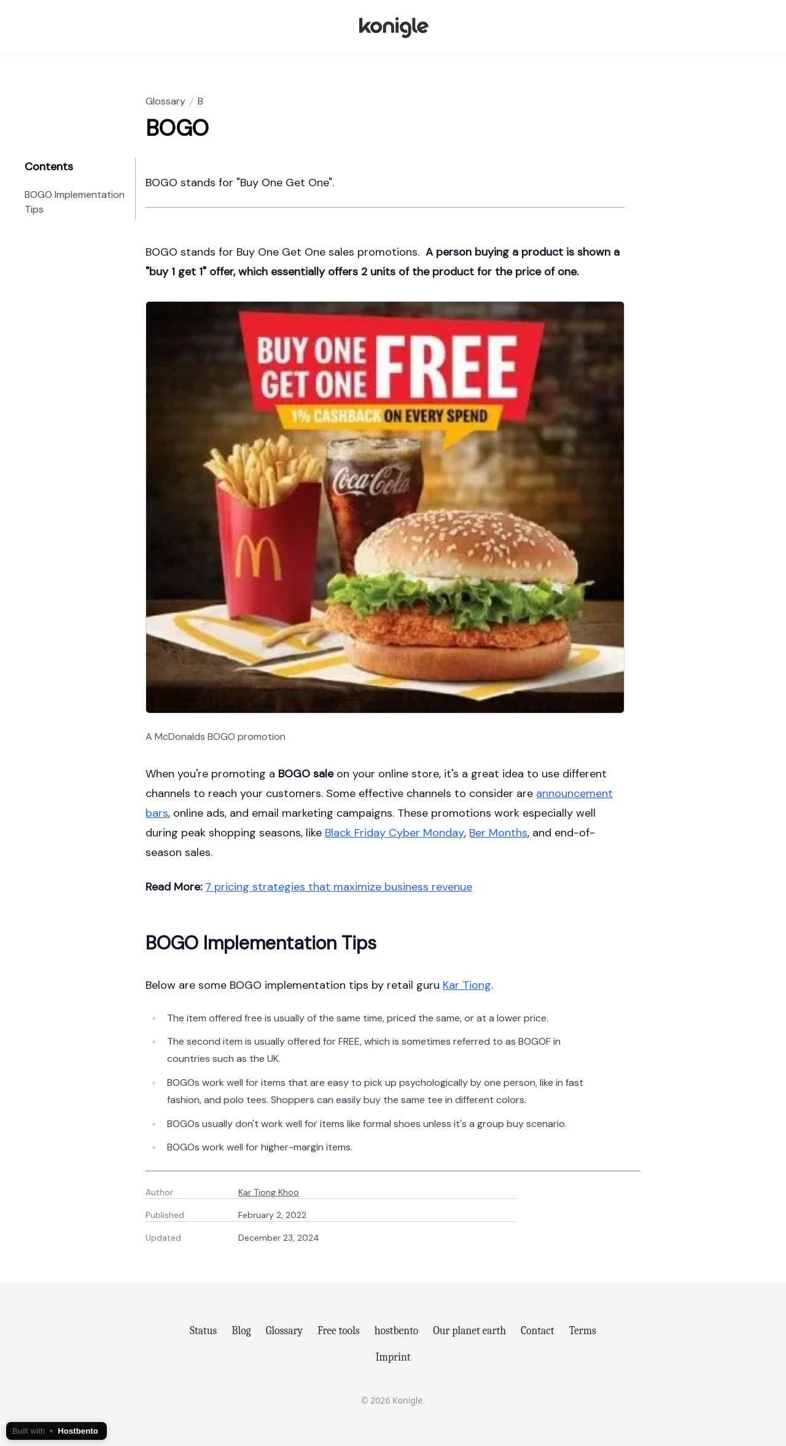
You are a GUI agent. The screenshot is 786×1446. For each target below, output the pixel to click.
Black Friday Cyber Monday (394, 832)
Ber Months (498, 832)
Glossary (165, 101)
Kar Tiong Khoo (268, 1192)
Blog (241, 1330)
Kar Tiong (467, 985)
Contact (537, 1330)
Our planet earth (469, 1330)
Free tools (338, 1330)
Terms (582, 1330)
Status (203, 1330)
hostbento (396, 1330)
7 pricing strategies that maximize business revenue (338, 886)
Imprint (393, 1357)
